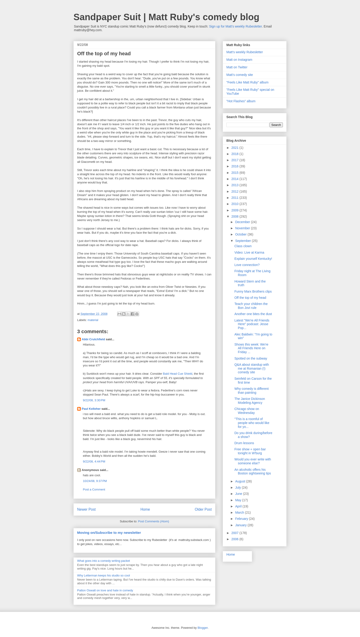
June (239, 494)
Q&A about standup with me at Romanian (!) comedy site (251, 368)
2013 (235, 185)
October (241, 234)
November (243, 228)
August (240, 481)
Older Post (203, 509)
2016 (235, 166)
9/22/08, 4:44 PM (94, 461)
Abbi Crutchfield (93, 339)
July (238, 487)
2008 (235, 216)
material (93, 320)
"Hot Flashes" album (241, 101)
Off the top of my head (250, 297)
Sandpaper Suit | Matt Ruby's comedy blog (166, 17)
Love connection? (247, 265)
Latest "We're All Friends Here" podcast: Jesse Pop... (251, 324)
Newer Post (86, 509)
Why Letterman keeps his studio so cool (103, 575)
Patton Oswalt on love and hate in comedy (105, 590)
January (241, 525)
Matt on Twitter (237, 67)
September (243, 241)
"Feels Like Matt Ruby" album (247, 82)
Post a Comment (94, 489)
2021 (235, 148)
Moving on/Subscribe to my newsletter (109, 533)
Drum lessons (244, 443)
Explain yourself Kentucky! (253, 258)
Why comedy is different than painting (251, 390)
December (243, 222)
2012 (235, 191)
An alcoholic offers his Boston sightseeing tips (252, 471)
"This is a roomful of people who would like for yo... (251, 423)
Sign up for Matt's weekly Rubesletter (235, 26)
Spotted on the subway (250, 358)
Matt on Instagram (239, 59)
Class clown (243, 246)
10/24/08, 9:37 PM (95, 481)
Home (145, 509)
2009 (235, 210)
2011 (235, 197)
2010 (235, 204)
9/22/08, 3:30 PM (94, 400)
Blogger (202, 627)
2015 (235, 172)
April (238, 506)
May (238, 500)
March (240, 512)
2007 (235, 533)
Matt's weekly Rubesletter (244, 52)
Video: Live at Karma (249, 252)
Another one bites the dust (253, 314)
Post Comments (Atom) (153, 521)
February (242, 519)
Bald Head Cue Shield (177, 373)
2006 (235, 539)
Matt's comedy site (239, 75)
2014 (235, 179)
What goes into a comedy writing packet (103, 560)
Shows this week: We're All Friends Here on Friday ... (251, 348)
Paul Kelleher (91, 408)
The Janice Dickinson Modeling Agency (249, 400)
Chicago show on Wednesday (246, 411)
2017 (235, 160)
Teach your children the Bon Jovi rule (251, 306)
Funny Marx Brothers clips (253, 291)
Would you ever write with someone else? (252, 461)
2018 (235, 154)
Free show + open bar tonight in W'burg (250, 451)
